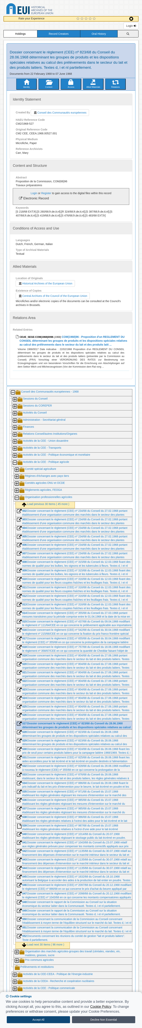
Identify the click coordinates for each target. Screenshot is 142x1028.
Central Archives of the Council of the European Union (52, 296)
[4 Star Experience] (91, 19)
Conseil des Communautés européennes (59, 113)
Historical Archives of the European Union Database (40, 9)
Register (46, 193)
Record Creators (59, 33)
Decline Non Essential (103, 1019)
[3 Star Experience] (87, 19)
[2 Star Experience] (82, 19)
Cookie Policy (100, 1007)
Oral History (99, 33)
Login (131, 25)
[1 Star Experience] (78, 19)
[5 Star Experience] (95, 19)
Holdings (20, 33)
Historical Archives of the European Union (45, 283)
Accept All (38, 1019)
